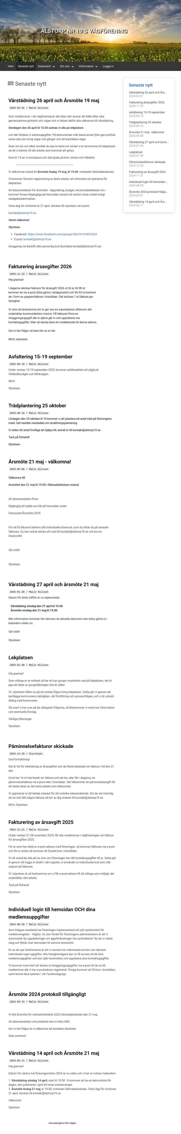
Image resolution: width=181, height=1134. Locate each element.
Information (86, 66)
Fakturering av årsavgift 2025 (41, 822)
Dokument (44, 66)
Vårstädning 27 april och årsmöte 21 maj (53, 584)
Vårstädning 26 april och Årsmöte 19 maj (53, 100)
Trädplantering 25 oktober (37, 406)
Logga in (108, 66)
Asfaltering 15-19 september (40, 357)
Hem (11, 66)
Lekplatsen (20, 657)
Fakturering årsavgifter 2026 (40, 266)
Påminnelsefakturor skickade (40, 746)
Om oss (65, 66)
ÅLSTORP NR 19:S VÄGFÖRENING (84, 30)
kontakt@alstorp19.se (22, 213)
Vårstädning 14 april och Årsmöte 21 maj (53, 1053)
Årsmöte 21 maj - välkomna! (39, 462)
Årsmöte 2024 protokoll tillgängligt (47, 994)
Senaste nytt (26, 66)
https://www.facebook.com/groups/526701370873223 (62, 234)
